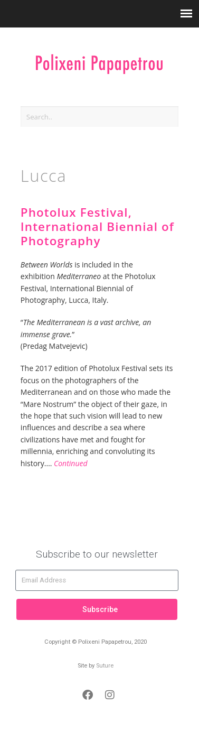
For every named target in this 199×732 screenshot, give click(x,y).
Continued (71, 463)
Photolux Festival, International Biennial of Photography (97, 226)
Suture (104, 665)
